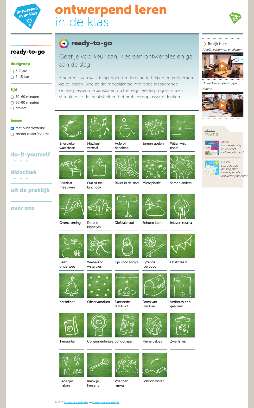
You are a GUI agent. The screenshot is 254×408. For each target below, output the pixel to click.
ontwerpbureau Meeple (105, 403)
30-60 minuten (27, 97)
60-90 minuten (27, 102)
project (20, 108)
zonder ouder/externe (32, 134)
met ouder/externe (30, 128)
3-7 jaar (21, 71)
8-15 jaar (22, 77)
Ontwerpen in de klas (76, 403)
